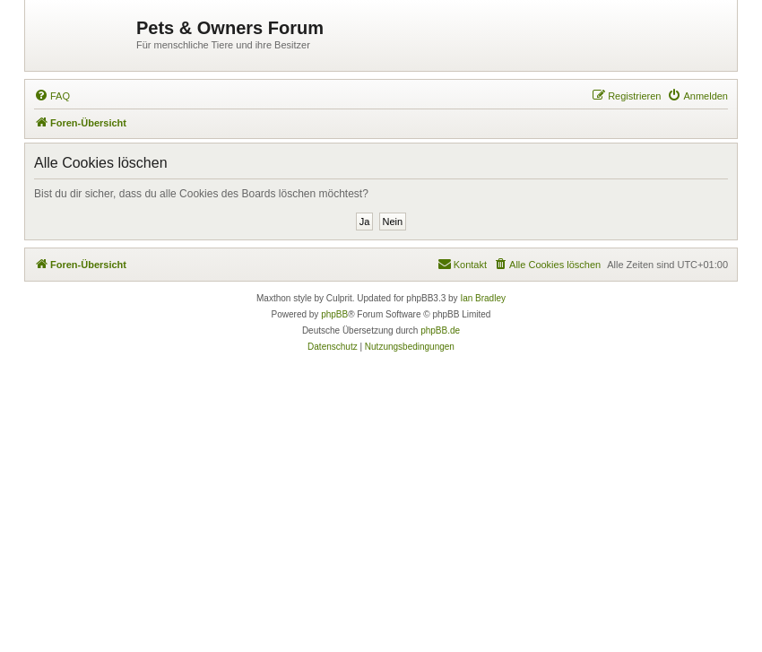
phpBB (334, 314)
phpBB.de (440, 330)
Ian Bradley (483, 298)
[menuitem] (52, 96)
